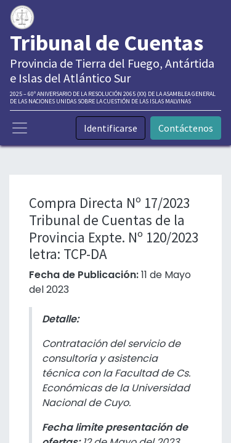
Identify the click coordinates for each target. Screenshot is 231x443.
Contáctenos (185, 128)
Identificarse (110, 128)
